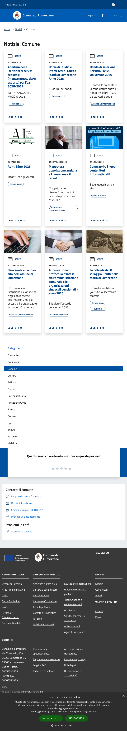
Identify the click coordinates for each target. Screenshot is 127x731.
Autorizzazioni (72, 626)
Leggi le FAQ (40, 665)
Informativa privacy (74, 659)
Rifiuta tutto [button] (76, 718)
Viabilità (12, 443)
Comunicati (101, 590)
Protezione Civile (17, 403)
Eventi (98, 617)
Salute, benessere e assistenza (75, 618)
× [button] (123, 696)
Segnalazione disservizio (46, 659)
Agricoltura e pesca (74, 632)
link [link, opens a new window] (94, 711)
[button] (63, 725)
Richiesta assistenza (44, 671)
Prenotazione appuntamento (41, 651)
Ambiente (13, 355)
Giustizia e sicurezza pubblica (75, 592)
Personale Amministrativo (10, 615)
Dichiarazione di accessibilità (73, 673)
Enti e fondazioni (11, 601)
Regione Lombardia (15, 4)
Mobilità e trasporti (43, 624)
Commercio (14, 362)
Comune (12, 369)
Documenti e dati (11, 623)
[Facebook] (101, 15)
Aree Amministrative (13, 590)
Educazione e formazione (77, 584)
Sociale (12, 416)
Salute (11, 409)
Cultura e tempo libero (45, 590)
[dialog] (63, 712)
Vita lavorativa (41, 595)
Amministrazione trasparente (73, 651)
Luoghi (99, 611)
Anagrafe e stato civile (45, 584)
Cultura (12, 375)
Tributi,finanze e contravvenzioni (73, 602)
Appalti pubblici (41, 607)
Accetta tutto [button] (51, 718)
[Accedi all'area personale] (113, 4)
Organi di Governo (12, 584)
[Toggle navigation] (6, 15)
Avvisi (98, 595)
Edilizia (12, 382)
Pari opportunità (17, 396)
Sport (11, 423)
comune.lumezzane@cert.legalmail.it (22, 692)
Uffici (5, 595)
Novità (18, 29)
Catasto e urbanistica (44, 613)
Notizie (14, 55)
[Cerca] (120, 15)
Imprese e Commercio (44, 601)
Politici (5, 607)
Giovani (12, 389)
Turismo (12, 436)
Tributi (11, 430)
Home (7, 29)
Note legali (70, 665)
